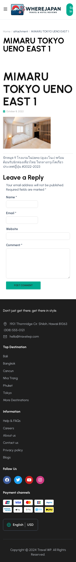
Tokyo (7, 393)
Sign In (71, 9)
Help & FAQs (12, 421)
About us (9, 435)
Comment (14, 245)
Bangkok (9, 363)
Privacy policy (13, 450)
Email (11, 213)
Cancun (8, 371)
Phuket (8, 385)
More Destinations (16, 400)
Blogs (7, 457)
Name (11, 197)
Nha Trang (10, 378)
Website (12, 229)
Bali (5, 356)
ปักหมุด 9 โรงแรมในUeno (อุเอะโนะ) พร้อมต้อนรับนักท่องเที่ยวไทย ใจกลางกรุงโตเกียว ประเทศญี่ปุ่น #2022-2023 (33, 162)
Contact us (10, 443)
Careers (8, 428)
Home (6, 31)
